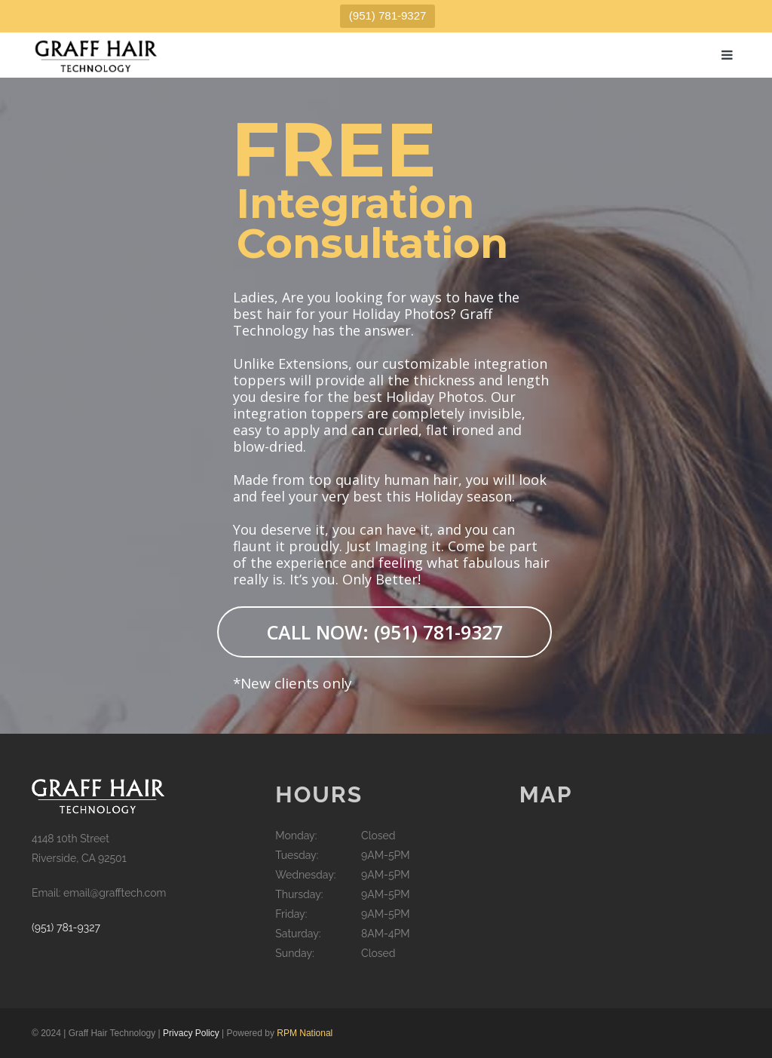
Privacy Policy (191, 1033)
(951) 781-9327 (388, 15)
